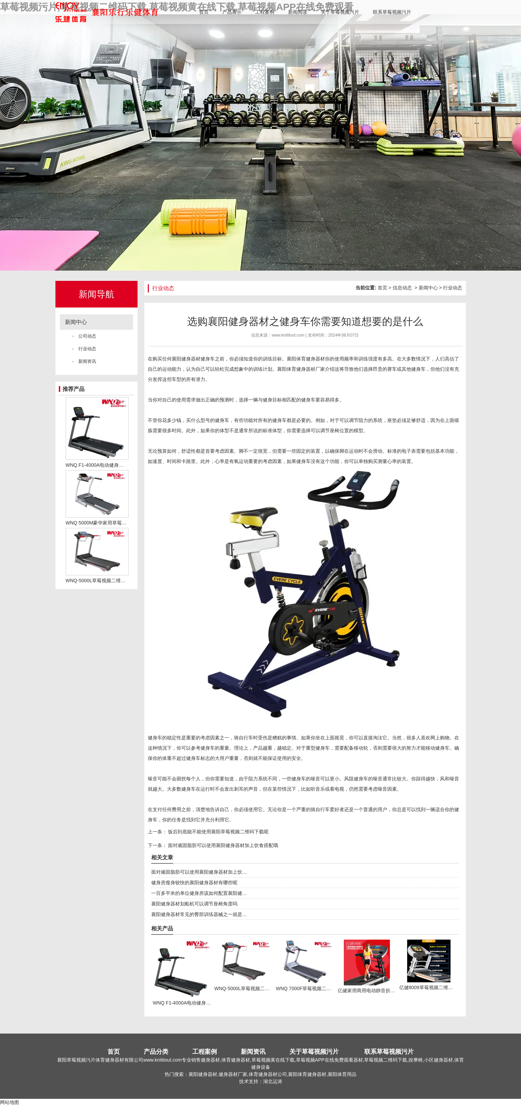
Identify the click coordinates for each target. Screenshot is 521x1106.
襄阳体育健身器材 (306, 358)
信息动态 (402, 287)
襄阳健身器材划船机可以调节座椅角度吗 (194, 903)
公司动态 (87, 336)
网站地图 (9, 1102)
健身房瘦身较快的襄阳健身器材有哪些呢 (194, 882)
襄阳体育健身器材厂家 (301, 369)
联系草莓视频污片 (392, 12)
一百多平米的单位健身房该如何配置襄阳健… (199, 893)
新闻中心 (76, 322)
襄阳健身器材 (186, 358)
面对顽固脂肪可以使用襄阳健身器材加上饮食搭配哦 (222, 845)
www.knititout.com (288, 335)
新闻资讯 (87, 361)
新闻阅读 (297, 12)
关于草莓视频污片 (340, 12)
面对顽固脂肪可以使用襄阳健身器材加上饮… (199, 872)
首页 (204, 12)
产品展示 (232, 12)
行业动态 (87, 348)
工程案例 (264, 12)
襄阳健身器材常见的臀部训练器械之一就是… (199, 914)
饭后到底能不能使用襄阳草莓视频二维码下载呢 (218, 831)
